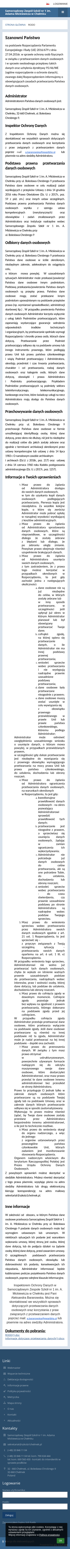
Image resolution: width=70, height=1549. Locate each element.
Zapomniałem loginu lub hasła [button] (19, 1522)
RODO (31, 24)
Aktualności (13, 1420)
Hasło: (5, 1502)
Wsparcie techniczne (18, 1373)
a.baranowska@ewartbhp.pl (40, 152)
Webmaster (13, 1367)
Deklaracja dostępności (20, 1379)
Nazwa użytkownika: (13, 1490)
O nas (10, 1408)
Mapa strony (14, 1403)
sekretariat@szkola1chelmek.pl (24, 1444)
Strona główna (15, 24)
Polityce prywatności (49, 1535)
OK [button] (60, 1540)
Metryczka (13, 1397)
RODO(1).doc (12, 1335)
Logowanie (60, 3)
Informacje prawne (17, 1385)
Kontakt (11, 1414)
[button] (48, 3)
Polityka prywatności (19, 1391)
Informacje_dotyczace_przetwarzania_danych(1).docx (34, 1338)
